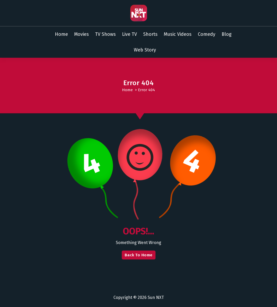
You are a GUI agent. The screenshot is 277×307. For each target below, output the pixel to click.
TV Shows (105, 34)
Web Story (145, 50)
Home (61, 34)
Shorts (150, 34)
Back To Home (139, 255)
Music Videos (178, 34)
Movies (81, 34)
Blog (227, 34)
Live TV (129, 34)
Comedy (206, 34)
